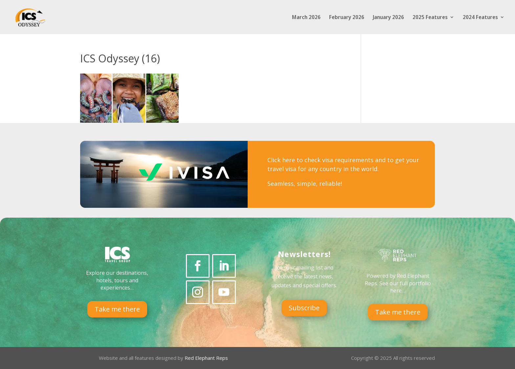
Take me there (117, 309)
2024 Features (480, 18)
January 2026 (388, 18)
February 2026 (346, 18)
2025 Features (430, 18)
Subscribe (304, 307)
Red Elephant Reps (207, 358)
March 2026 (306, 18)
